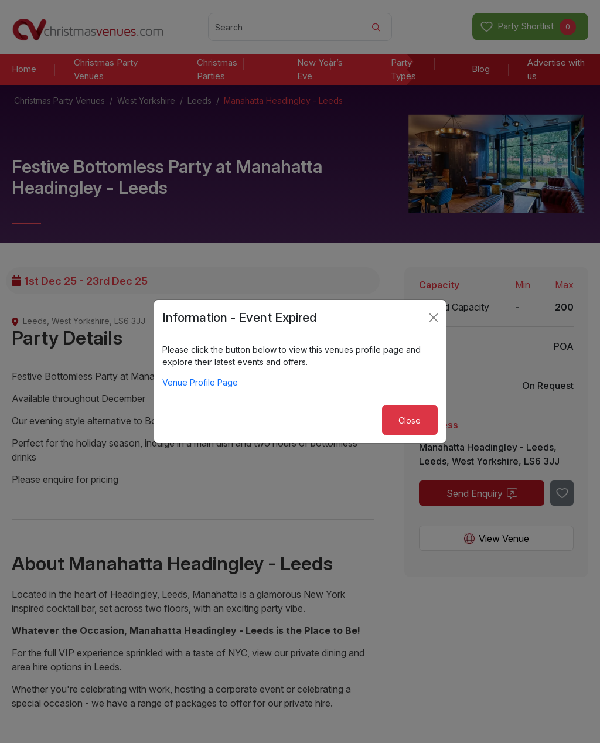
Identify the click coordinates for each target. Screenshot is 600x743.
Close (409, 420)
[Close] (433, 317)
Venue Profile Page (200, 382)
